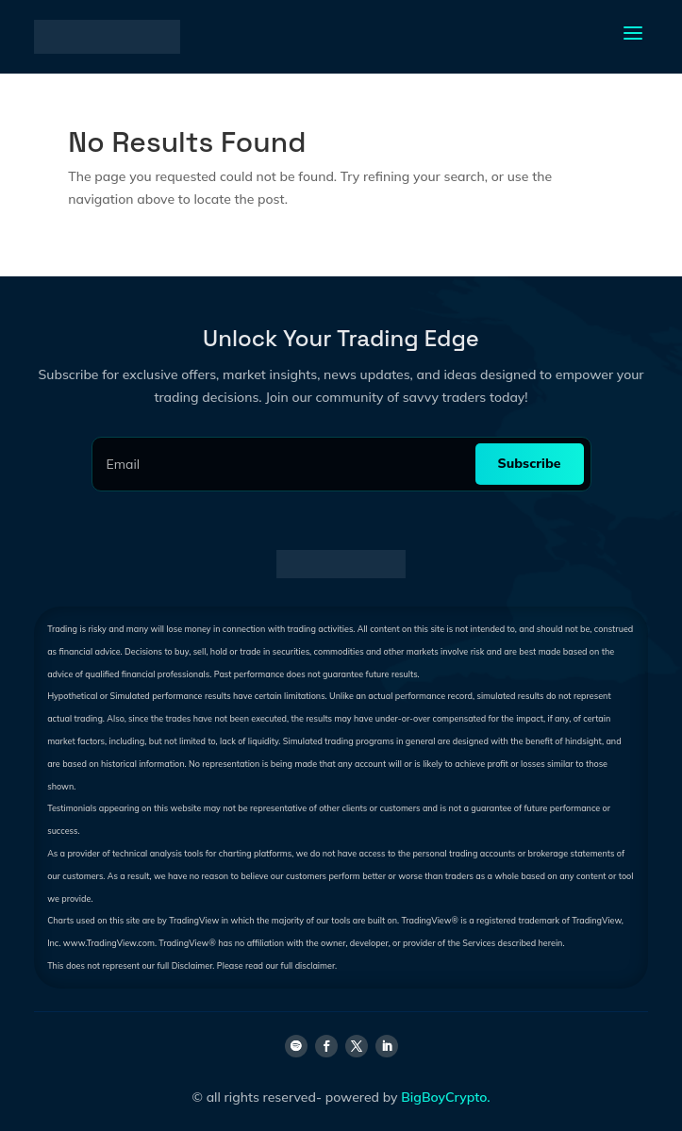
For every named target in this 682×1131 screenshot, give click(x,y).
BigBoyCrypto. (445, 1097)
